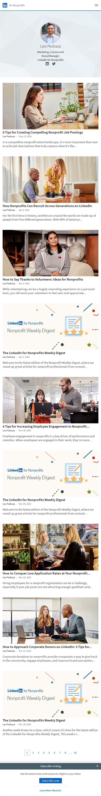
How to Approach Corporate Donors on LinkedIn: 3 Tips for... (47, 647)
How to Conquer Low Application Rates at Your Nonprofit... (46, 573)
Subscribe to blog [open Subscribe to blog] (50, 792)
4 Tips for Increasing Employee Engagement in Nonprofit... (46, 426)
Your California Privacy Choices (51, 777)
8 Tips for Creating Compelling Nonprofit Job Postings (43, 132)
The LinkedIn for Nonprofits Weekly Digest (34, 353)
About (50, 765)
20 (75, 752)
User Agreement (50, 780)
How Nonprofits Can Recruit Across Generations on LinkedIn (47, 206)
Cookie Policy (50, 769)
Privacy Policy (50, 773)
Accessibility (50, 784)
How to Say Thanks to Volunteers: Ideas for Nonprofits (43, 279)
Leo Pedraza (9, 136)
